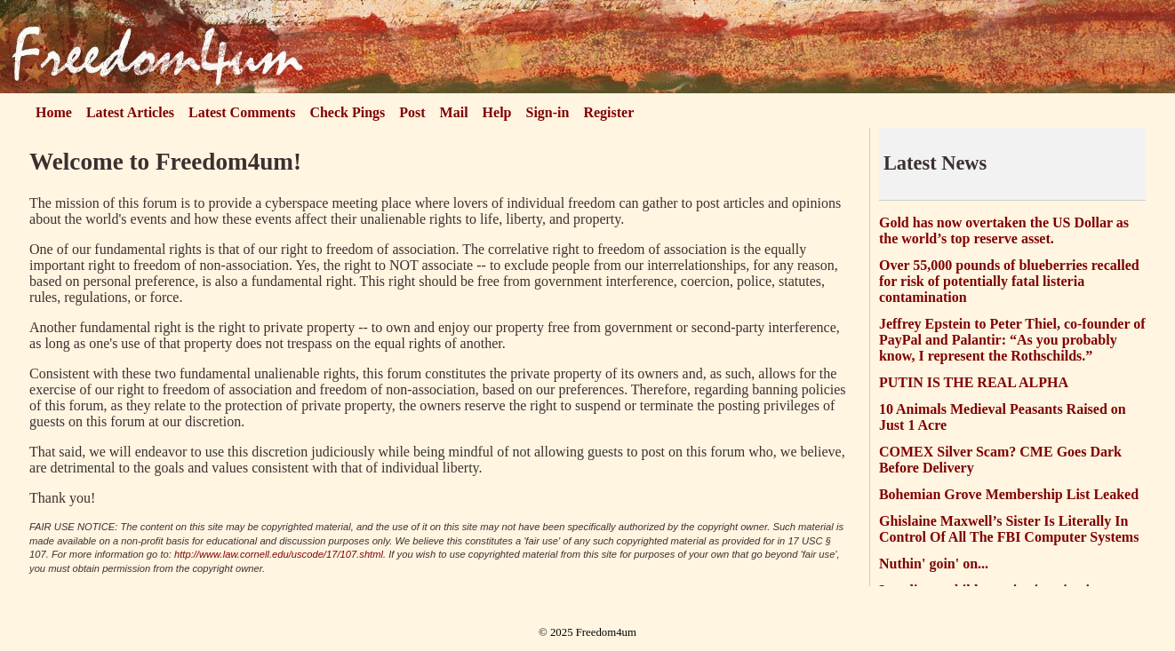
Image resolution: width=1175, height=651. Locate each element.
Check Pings (347, 112)
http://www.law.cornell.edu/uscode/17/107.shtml (278, 554)
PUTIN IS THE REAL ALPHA (973, 382)
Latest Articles (130, 112)
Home (54, 112)
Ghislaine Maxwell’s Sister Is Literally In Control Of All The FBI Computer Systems (1009, 528)
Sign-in (548, 112)
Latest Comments (241, 112)
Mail (454, 112)
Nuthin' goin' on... (933, 563)
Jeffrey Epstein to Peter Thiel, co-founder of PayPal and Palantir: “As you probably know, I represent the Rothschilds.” (1012, 339)
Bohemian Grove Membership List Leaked (1009, 494)
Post (412, 112)
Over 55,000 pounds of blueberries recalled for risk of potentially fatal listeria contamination (1009, 281)
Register (608, 112)
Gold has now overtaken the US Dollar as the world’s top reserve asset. (1004, 230)
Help (497, 112)
